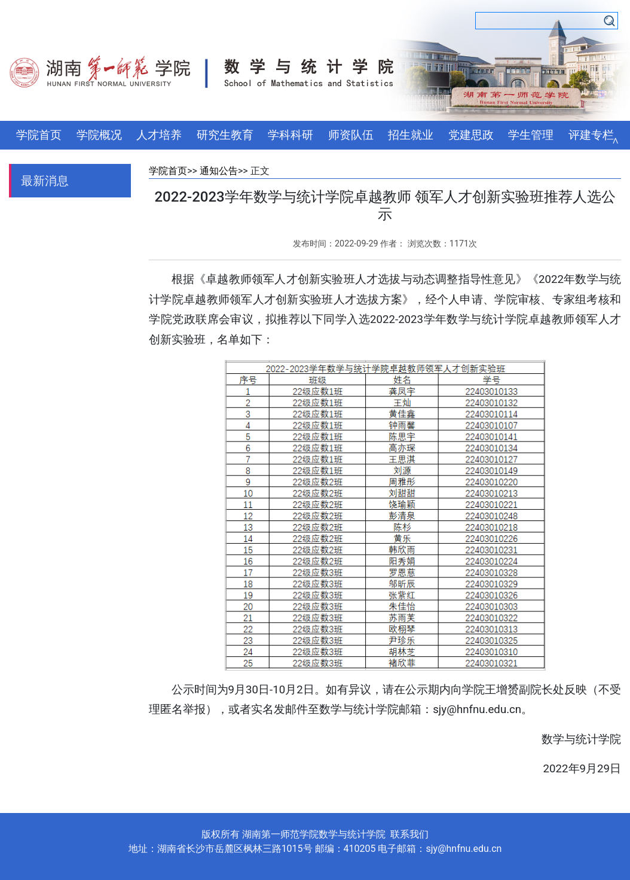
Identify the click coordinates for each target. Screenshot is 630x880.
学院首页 (39, 135)
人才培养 (159, 135)
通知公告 (219, 170)
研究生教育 (225, 135)
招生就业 (410, 135)
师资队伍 (351, 135)
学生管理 (530, 135)
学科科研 (290, 135)
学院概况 (99, 135)
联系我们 (409, 834)
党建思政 (471, 135)
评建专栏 (591, 135)
